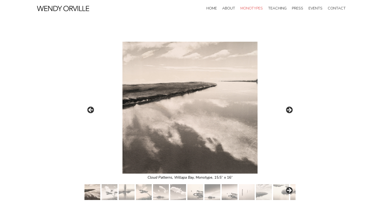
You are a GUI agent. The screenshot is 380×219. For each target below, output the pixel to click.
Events (315, 8)
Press (297, 8)
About (228, 8)
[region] (190, 121)
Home (211, 8)
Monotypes (251, 8)
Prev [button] (91, 110)
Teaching (277, 8)
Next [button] (289, 110)
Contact (337, 8)
